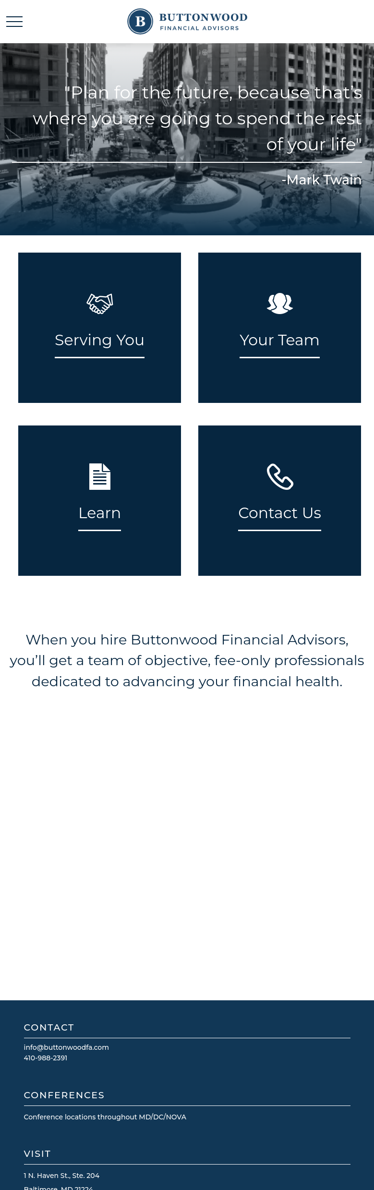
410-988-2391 (46, 1058)
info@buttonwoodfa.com (66, 1047)
